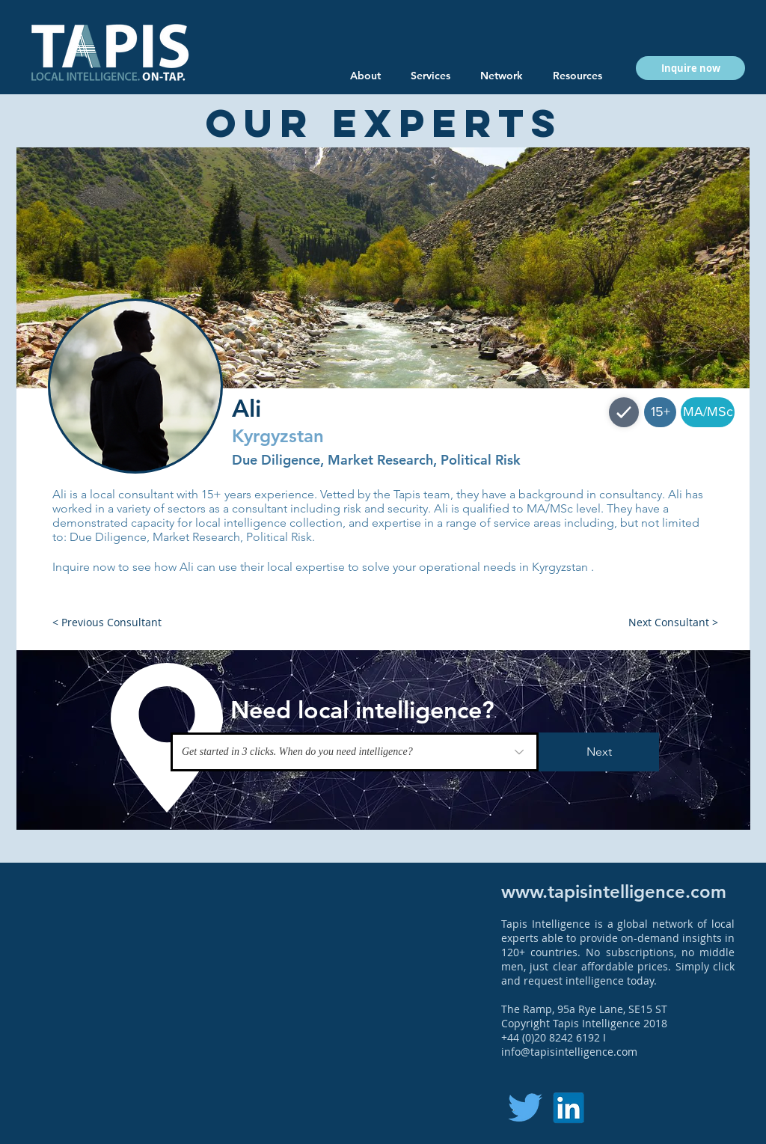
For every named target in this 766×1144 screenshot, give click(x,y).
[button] (577, 76)
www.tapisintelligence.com (613, 891)
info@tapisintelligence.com (569, 1051)
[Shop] (624, 412)
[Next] (599, 751)
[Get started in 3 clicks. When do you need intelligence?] (355, 751)
